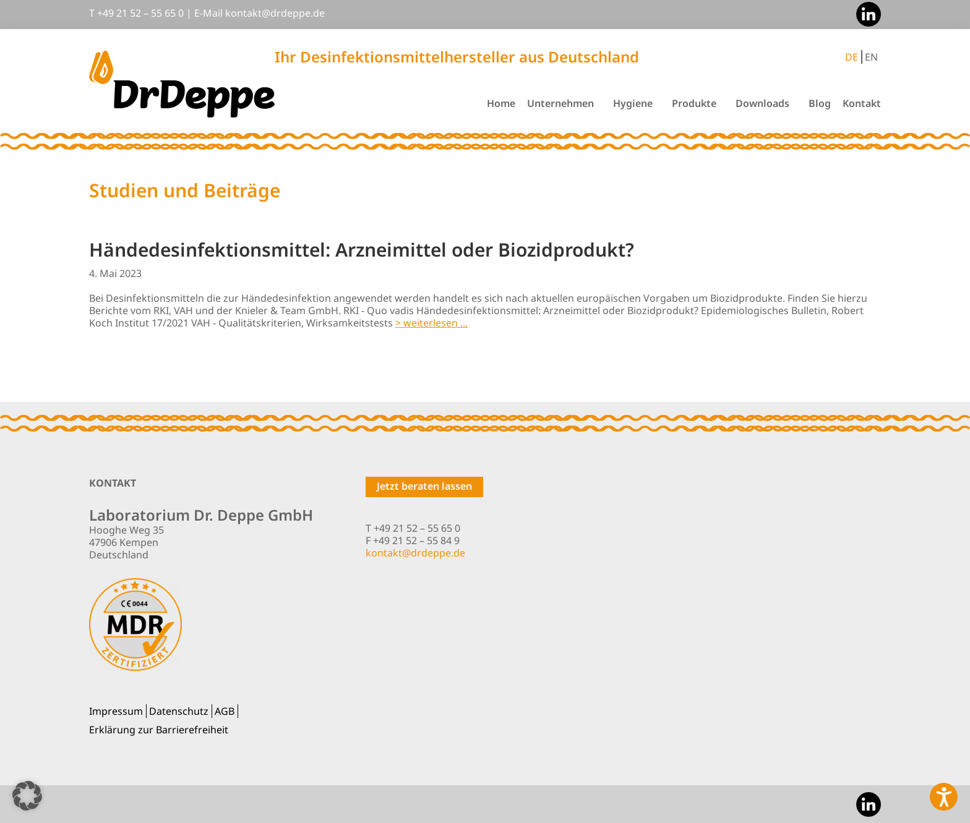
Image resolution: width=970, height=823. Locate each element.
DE (851, 57)
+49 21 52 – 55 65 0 (140, 13)
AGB (224, 711)
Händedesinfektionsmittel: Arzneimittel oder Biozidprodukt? (361, 249)
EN (871, 57)
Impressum (116, 711)
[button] (27, 796)
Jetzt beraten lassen (424, 486)
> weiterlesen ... (431, 323)
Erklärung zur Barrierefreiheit (158, 729)
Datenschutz (178, 711)
